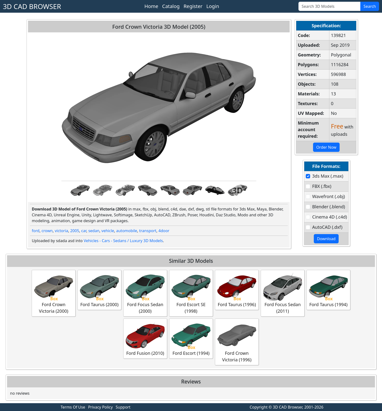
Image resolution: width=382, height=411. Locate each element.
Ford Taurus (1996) (236, 289)
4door (163, 230)
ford (35, 230)
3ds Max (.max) (327, 176)
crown (47, 230)
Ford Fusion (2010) (145, 338)
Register (192, 6)
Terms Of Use (73, 407)
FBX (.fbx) (321, 186)
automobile (126, 230)
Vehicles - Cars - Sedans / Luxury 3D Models (123, 240)
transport (147, 230)
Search (369, 6)
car (83, 230)
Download (326, 238)
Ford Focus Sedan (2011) (282, 293)
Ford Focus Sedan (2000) (145, 293)
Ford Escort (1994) (191, 338)
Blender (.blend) (328, 207)
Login (212, 6)
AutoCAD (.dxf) (327, 227)
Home (151, 6)
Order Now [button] (326, 147)
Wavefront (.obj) (328, 196)
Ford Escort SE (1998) (191, 293)
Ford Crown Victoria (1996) (236, 342)
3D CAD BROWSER (32, 6)
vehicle (107, 230)
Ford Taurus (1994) (328, 289)
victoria (61, 230)
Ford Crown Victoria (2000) (53, 293)
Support (123, 407)
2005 (74, 230)
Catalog (171, 6)
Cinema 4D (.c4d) (329, 217)
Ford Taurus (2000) (99, 289)
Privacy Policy (100, 407)
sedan (93, 230)
